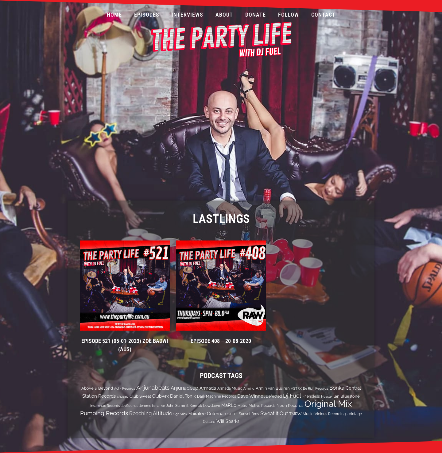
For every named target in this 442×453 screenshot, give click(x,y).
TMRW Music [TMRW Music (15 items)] (301, 413)
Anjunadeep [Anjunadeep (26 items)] (184, 388)
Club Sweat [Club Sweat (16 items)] (140, 396)
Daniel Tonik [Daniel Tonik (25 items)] (183, 396)
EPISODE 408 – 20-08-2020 (221, 341)
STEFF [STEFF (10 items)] (232, 414)
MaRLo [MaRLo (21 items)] (228, 405)
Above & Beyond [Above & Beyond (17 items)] (97, 388)
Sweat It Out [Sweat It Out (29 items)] (274, 413)
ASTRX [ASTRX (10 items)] (296, 388)
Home (114, 14)
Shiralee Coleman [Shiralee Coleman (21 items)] (207, 413)
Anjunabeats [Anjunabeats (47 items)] (152, 387)
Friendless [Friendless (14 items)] (311, 396)
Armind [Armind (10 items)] (248, 388)
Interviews (187, 14)
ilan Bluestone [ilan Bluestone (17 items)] (346, 396)
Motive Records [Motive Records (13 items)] (262, 405)
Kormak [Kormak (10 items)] (196, 405)
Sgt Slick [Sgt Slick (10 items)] (180, 414)
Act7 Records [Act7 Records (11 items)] (124, 388)
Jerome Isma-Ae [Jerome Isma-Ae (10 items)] (152, 405)
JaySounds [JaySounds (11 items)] (129, 405)
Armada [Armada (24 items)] (208, 388)
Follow (288, 14)
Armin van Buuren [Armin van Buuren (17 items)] (273, 388)
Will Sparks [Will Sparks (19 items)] (227, 421)
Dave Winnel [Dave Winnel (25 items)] (251, 396)
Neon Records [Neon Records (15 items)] (290, 405)
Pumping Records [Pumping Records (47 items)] (104, 413)
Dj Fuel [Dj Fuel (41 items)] (292, 395)
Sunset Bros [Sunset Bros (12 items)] (249, 414)
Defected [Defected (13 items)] (274, 396)
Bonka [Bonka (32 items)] (336, 388)
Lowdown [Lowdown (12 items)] (211, 405)
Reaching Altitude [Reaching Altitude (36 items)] (150, 413)
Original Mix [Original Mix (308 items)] (328, 403)
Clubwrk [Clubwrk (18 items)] (160, 396)
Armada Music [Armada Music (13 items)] (229, 388)
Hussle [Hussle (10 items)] (326, 396)
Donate (255, 14)
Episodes (146, 14)
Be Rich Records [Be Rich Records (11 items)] (315, 388)
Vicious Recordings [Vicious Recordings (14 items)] (331, 413)
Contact (323, 14)
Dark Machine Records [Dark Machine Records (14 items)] (216, 396)
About (224, 14)
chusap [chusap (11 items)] (122, 396)
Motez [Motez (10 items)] (242, 405)
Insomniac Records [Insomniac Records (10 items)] (105, 405)
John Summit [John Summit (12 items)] (177, 405)
